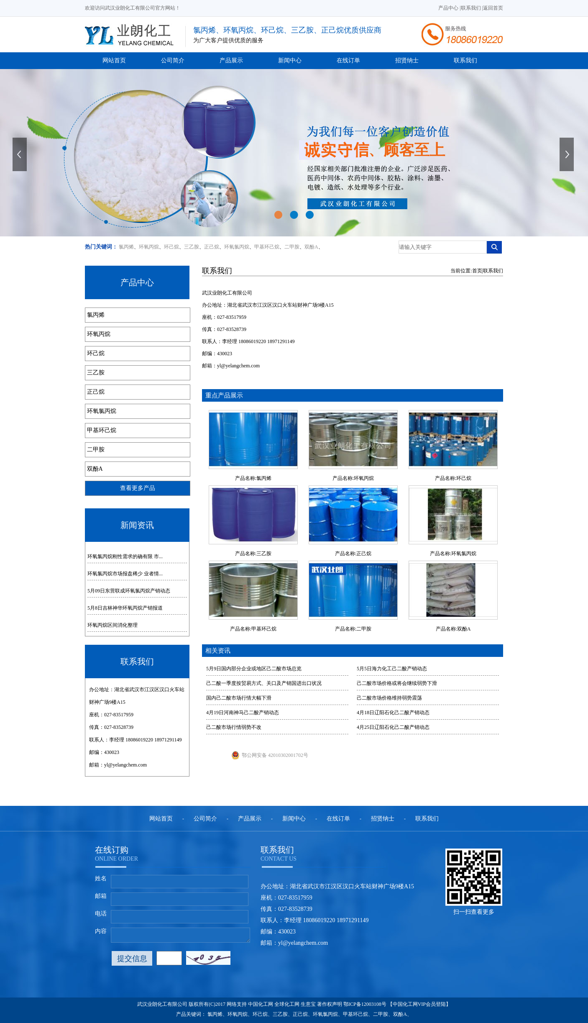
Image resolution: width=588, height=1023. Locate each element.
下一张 (567, 154)
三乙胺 (191, 247)
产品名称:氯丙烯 (253, 478)
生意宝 (308, 1004)
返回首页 (493, 8)
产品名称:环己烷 (453, 478)
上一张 (20, 154)
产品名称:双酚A (453, 629)
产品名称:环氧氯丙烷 (453, 553)
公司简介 (172, 60)
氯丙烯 (126, 247)
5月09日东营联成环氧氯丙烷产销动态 (128, 591)
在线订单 (348, 60)
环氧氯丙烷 (236, 247)
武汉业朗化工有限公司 (227, 293)
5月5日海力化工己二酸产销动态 (392, 669)
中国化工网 (260, 1004)
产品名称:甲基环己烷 (253, 629)
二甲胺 (291, 247)
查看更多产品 (137, 488)
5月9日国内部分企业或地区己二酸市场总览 (254, 669)
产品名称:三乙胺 (253, 553)
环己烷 (171, 247)
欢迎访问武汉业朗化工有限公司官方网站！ (132, 8)
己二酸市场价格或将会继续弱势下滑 (397, 683)
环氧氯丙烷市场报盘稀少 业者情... (125, 574)
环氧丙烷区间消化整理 (112, 625)
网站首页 (114, 60)
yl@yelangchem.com (125, 765)
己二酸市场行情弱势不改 (233, 727)
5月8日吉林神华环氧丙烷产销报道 (125, 608)
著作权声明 (329, 1004)
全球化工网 (286, 1004)
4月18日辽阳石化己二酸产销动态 (393, 712)
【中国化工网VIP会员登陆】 (419, 1004)
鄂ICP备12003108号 (364, 1004)
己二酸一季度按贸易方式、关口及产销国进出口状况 (264, 683)
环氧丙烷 (149, 247)
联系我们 (465, 60)
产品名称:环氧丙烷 (353, 478)
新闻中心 (290, 60)
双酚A (311, 247)
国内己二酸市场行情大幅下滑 (238, 698)
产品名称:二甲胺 (353, 629)
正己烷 (211, 247)
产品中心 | (449, 8)
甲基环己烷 (266, 247)
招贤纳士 (407, 60)
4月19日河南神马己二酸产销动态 (242, 712)
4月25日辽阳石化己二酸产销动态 (393, 727)
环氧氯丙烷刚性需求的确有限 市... (125, 556)
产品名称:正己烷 (353, 553)
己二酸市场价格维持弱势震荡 (389, 698)
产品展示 (231, 60)
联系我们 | (472, 8)
